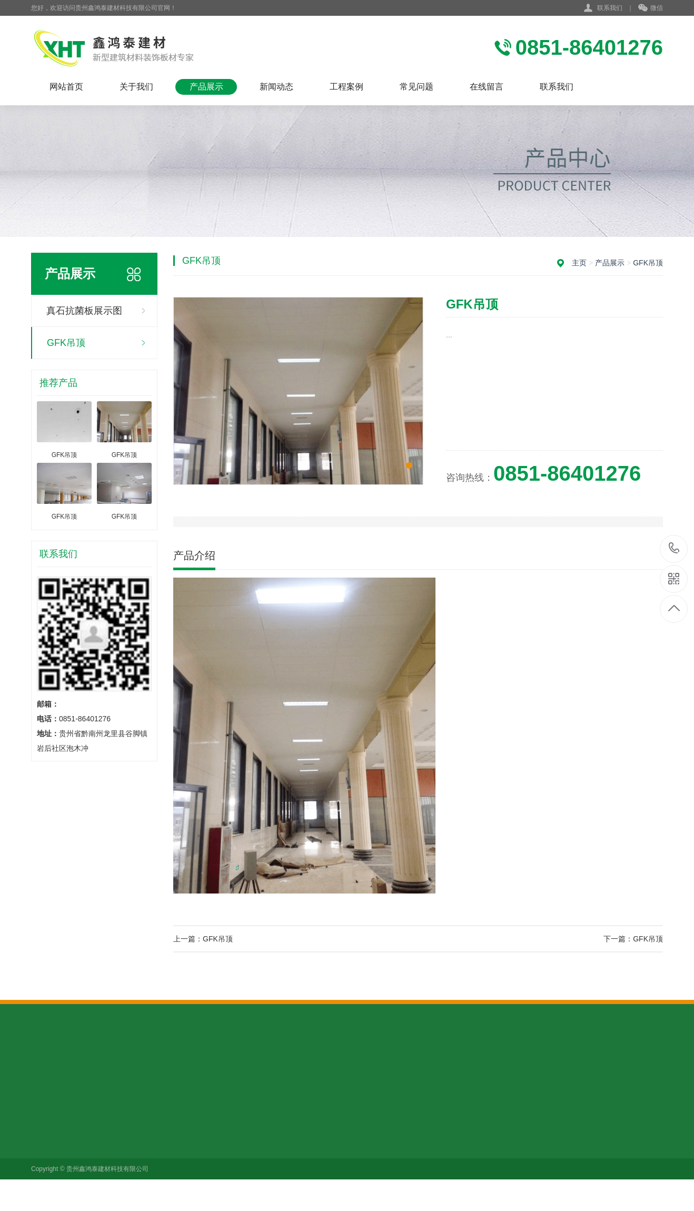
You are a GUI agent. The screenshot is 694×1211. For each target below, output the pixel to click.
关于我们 (136, 86)
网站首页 (66, 86)
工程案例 (346, 86)
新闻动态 (276, 86)
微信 (650, 8)
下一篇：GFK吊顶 (633, 939)
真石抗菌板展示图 (84, 310)
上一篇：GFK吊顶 (203, 939)
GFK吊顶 (66, 343)
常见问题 (416, 86)
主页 (579, 263)
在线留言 (486, 86)
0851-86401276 (674, 549)
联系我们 (609, 8)
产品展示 (206, 86)
